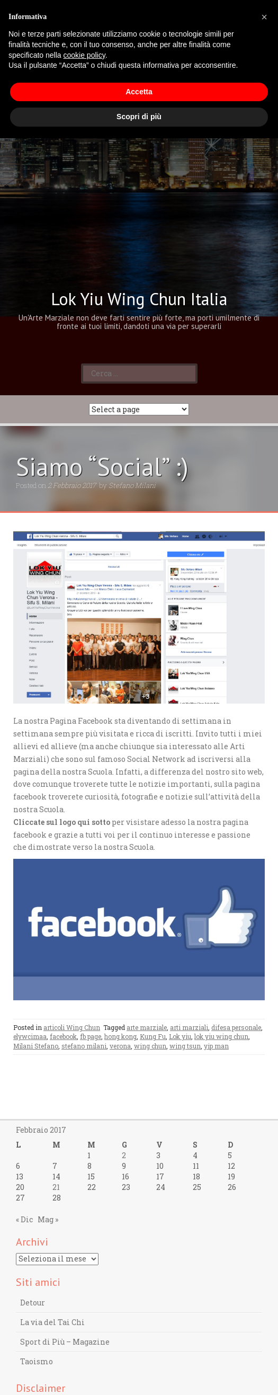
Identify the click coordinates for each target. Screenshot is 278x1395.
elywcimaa (30, 1036)
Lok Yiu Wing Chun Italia (139, 299)
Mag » (48, 1219)
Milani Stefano (35, 1046)
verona (120, 1046)
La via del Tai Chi (52, 1322)
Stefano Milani (132, 485)
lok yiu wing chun (221, 1036)
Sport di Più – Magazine (65, 1342)
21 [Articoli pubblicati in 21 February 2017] (56, 1187)
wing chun (150, 1046)
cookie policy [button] (84, 55)
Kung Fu (153, 1036)
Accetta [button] (139, 91)
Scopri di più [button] (139, 116)
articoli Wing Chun (71, 1027)
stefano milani (83, 1046)
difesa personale (236, 1027)
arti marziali (189, 1027)
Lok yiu (180, 1036)
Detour (32, 1303)
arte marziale (147, 1027)
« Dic (24, 1219)
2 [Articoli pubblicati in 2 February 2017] (124, 1155)
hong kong (120, 1036)
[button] (264, 16)
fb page (90, 1036)
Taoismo (36, 1361)
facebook (63, 1036)
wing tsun (185, 1046)
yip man (216, 1046)
